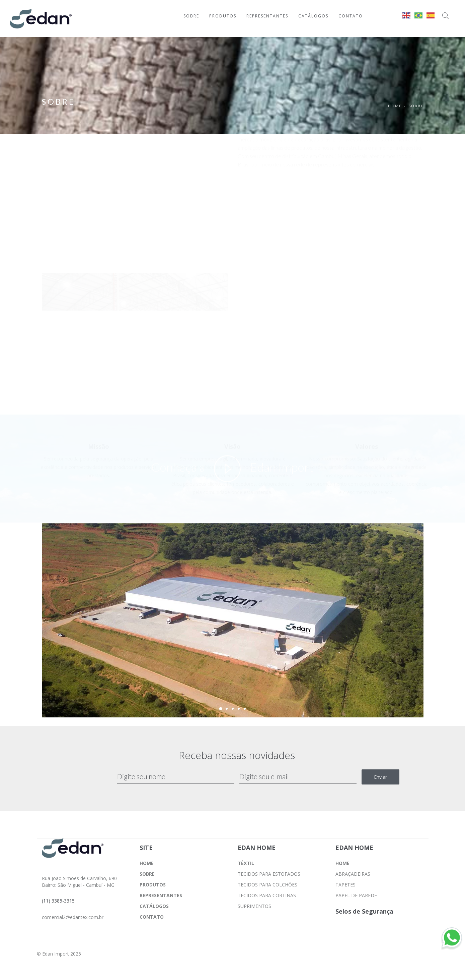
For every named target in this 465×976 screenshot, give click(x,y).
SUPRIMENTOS (254, 906)
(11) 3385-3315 (58, 901)
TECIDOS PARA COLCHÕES (267, 884)
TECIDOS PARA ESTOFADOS (269, 874)
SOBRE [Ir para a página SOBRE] (191, 16)
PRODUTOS (153, 884)
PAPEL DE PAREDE (356, 895)
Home (395, 105)
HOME (147, 863)
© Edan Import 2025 (59, 954)
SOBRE (147, 874)
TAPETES (345, 884)
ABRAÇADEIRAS (352, 874)
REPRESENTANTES (161, 895)
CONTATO (152, 917)
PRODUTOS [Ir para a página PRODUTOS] (222, 16)
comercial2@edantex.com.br (72, 917)
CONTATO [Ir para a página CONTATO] (350, 16)
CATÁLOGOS (154, 906)
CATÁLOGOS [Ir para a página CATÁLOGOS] (313, 16)
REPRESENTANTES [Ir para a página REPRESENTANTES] (267, 16)
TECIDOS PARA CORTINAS (267, 895)
